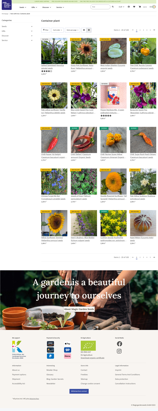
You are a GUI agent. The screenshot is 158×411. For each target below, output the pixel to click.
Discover (5, 35)
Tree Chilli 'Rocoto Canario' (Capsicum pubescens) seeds (142, 67)
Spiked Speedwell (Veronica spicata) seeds (52, 67)
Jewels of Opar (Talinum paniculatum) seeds (81, 197)
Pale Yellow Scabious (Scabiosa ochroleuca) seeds (142, 197)
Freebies (84, 374)
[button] (128, 7)
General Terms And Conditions (127, 374)
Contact (84, 370)
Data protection (121, 379)
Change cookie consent (90, 383)
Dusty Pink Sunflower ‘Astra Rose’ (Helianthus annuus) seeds (82, 67)
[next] (154, 30)
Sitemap (84, 379)
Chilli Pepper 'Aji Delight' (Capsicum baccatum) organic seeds (53, 156)
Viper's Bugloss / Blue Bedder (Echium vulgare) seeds (82, 239)
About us (16, 370)
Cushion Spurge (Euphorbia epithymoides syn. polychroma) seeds (113, 239)
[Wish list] (134, 7)
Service (5, 40)
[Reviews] (46, 71)
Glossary (50, 374)
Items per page (71, 30)
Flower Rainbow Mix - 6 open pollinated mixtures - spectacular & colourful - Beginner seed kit (112, 111)
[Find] (100, 7)
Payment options (19, 374)
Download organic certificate (92, 358)
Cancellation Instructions (125, 383)
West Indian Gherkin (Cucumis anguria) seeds (113, 67)
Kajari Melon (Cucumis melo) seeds (141, 239)
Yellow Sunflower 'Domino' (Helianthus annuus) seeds (52, 239)
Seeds (4, 26)
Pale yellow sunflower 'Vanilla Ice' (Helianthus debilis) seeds (53, 111)
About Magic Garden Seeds (79, 309)
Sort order (56, 30)
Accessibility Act (18, 383)
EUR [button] (120, 6)
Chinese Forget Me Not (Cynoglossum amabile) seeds (53, 197)
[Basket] (143, 7)
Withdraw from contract (79, 391)
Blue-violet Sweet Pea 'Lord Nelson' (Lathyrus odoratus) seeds (82, 111)
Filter (45, 30)
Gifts (3, 31)
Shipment (16, 379)
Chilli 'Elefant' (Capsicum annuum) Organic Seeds (81, 156)
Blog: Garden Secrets (55, 379)
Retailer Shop (52, 370)
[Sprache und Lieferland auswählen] (152, 6)
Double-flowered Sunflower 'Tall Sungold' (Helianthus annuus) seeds (114, 197)
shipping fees (34, 398)
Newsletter (51, 383)
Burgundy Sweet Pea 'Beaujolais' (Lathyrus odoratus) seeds (143, 111)
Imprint (118, 370)
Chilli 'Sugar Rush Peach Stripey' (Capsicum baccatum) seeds (143, 156)
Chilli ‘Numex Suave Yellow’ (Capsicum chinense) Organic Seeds (112, 156)
